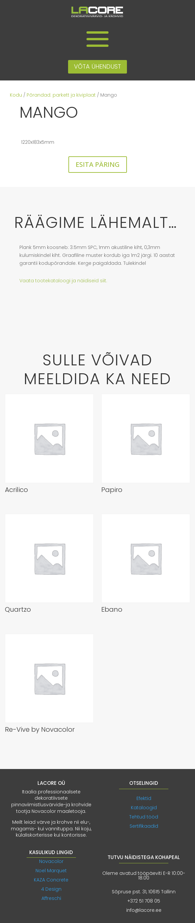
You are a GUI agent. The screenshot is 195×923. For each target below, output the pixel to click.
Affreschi (51, 898)
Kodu (16, 95)
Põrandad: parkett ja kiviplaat (61, 95)
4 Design (51, 889)
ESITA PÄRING (98, 164)
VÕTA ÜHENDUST (97, 66)
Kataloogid (144, 807)
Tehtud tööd (143, 817)
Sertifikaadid (144, 826)
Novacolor (51, 861)
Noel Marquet (51, 870)
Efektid (143, 798)
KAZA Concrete (51, 880)
